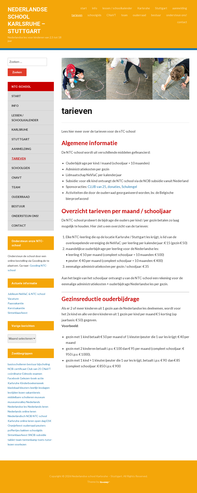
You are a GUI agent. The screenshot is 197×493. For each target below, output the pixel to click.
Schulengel (129, 187)
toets (41, 439)
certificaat (20, 368)
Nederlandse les (17, 406)
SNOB (32, 435)
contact (182, 22)
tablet (11, 439)
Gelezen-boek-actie (32, 378)
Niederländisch (17, 416)
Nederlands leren (38, 406)
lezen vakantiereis (29, 392)
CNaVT (111, 15)
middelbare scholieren (21, 397)
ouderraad (139, 15)
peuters (41, 425)
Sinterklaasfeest (18, 312)
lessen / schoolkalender (117, 8)
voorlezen (20, 444)
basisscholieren (17, 364)
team (124, 15)
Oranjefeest (15, 425)
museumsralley (17, 402)
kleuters (25, 387)
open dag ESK (43, 420)
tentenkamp (29, 439)
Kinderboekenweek (32, 383)
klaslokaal (13, 387)
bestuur (156, 15)
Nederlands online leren (22, 411)
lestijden (13, 392)
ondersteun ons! (176, 15)
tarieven (77, 15)
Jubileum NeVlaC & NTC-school (26, 293)
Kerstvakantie (16, 308)
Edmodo (27, 373)
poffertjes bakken (18, 430)
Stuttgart (161, 8)
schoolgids (94, 15)
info (94, 8)
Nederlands (33, 402)
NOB (29, 416)
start (83, 8)
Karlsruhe (143, 8)
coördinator (15, 373)
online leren (27, 420)
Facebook (13, 378)
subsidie (41, 435)
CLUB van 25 (97, 187)
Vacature (13, 298)
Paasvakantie (16, 303)
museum (40, 397)
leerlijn (34, 387)
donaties (114, 187)
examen (37, 373)
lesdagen (44, 387)
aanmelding (179, 8)
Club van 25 (34, 368)
